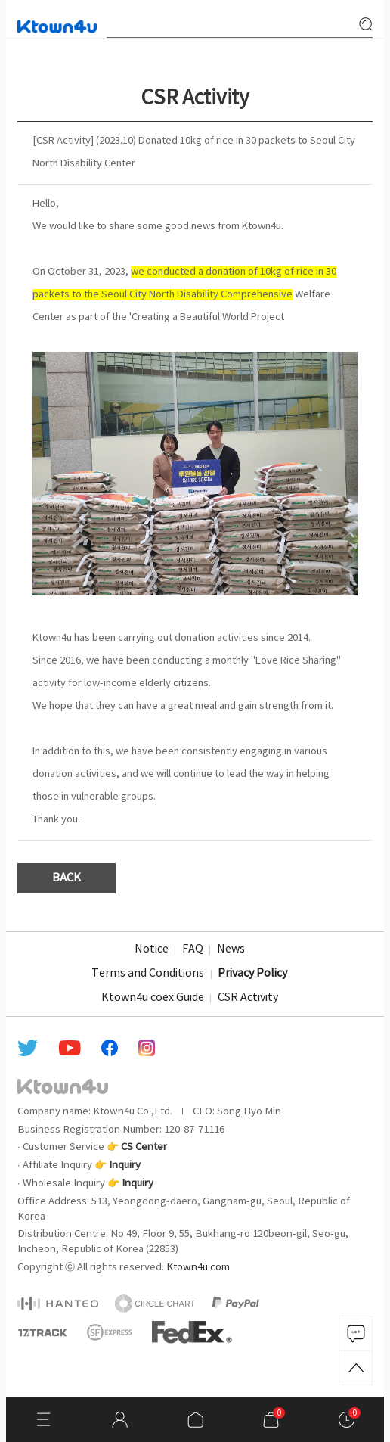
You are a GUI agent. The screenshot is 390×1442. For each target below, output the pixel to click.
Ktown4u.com (198, 1267)
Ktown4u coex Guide (152, 998)
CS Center (144, 1147)
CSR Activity (248, 998)
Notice (152, 949)
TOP (355, 1368)
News (231, 949)
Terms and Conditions (147, 974)
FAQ (192, 949)
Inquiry (125, 1165)
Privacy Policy (252, 974)
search (366, 24)
